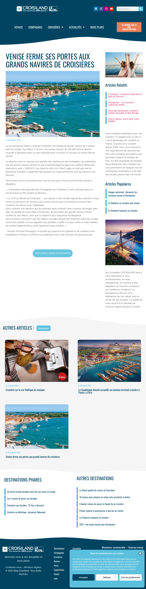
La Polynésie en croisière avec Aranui (124, 203)
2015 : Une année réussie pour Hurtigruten (97, 524)
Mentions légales (32, 567)
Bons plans (97, 27)
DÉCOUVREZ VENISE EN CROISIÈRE (52, 253)
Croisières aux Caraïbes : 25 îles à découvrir (25, 505)
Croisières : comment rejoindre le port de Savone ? (125, 95)
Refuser (107, 577)
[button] (140, 553)
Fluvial (56, 574)
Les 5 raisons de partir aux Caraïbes (22, 498)
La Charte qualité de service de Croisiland (96, 490)
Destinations (43, 328)
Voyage (18, 27)
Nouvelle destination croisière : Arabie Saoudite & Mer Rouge (123, 112)
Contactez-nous (14, 567)
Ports (56, 565)
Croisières (55, 27)
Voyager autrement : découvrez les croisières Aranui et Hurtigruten (122, 193)
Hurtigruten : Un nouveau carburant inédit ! (121, 103)
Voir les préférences (130, 577)
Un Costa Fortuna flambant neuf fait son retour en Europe (31, 491)
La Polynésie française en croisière (123, 210)
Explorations (59, 570)
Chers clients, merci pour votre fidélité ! (123, 120)
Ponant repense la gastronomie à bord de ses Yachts (101, 510)
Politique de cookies (105, 584)
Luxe (56, 578)
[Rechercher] (141, 9)
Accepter (83, 577)
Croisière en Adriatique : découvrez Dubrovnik (26, 512)
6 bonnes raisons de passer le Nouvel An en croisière (101, 504)
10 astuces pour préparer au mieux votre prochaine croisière (104, 497)
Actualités (77, 27)
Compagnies (35, 27)
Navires (57, 561)
